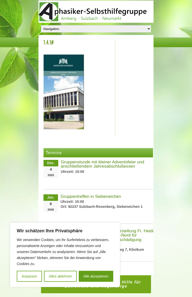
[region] (65, 255)
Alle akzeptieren (96, 276)
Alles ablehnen (60, 276)
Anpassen (29, 276)
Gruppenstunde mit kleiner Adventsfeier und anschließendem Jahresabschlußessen (102, 164)
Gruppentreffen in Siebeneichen (90, 196)
